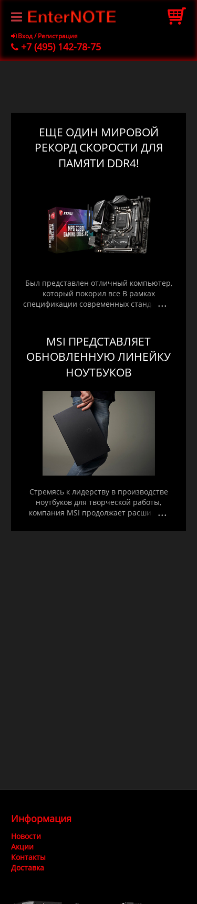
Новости (26, 836)
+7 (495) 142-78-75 (56, 46)
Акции (22, 847)
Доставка (27, 868)
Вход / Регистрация (44, 35)
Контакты (28, 857)
